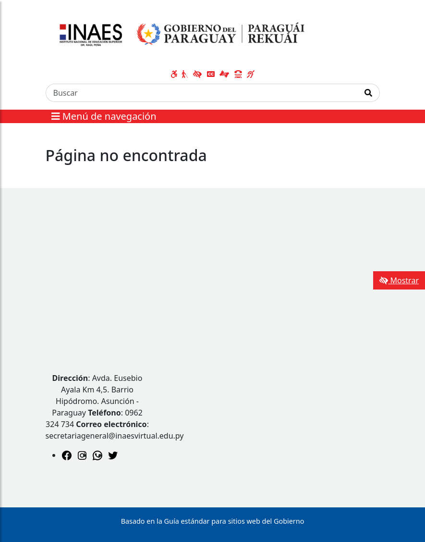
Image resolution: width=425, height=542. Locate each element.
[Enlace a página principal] (179, 35)
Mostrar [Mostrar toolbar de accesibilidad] (399, 280)
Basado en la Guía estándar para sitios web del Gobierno (212, 521)
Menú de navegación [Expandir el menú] (104, 116)
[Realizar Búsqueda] (368, 93)
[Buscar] (202, 93)
